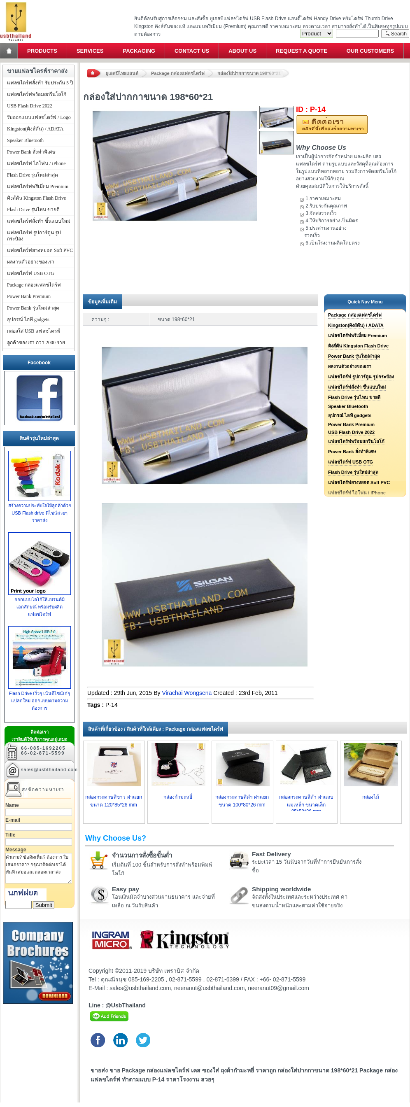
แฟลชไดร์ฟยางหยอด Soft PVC (359, 482)
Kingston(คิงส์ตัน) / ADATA (356, 325)
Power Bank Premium (351, 424)
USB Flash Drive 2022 (351, 432)
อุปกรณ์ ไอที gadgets (349, 415)
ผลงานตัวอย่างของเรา (349, 366)
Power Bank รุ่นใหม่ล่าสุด (354, 356)
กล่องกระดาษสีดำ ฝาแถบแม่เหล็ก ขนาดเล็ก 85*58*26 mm (306, 804)
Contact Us (192, 51)
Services (90, 51)
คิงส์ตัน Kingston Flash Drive (358, 345)
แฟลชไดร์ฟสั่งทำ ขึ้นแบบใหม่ (357, 387)
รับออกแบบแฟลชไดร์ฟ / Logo (39, 117)
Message (15, 850)
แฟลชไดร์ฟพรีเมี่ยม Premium (357, 335)
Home (9, 50)
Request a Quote (301, 51)
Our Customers (370, 51)
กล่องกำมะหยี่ (177, 797)
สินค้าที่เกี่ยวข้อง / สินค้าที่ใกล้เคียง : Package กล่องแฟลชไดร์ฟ (155, 729)
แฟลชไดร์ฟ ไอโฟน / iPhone (36, 163)
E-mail (12, 820)
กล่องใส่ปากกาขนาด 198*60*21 (249, 73)
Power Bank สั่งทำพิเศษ (352, 451)
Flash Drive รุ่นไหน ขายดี (354, 397)
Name (12, 805)
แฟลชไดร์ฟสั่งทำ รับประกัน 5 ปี (40, 83)
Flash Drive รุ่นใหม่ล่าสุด (353, 472)
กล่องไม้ (370, 797)
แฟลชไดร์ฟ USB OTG (350, 461)
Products (42, 51)
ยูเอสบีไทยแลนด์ (122, 73)
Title (10, 835)
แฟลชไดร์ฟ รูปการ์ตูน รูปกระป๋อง (361, 376)
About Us (242, 51)
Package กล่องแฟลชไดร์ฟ (178, 73)
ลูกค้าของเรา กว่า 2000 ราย (36, 342)
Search (395, 33)
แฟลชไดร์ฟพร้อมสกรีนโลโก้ (356, 441)
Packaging (139, 51)
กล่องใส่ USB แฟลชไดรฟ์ (34, 331)
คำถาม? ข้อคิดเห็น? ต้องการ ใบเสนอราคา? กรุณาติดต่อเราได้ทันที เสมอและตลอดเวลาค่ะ (38, 868)
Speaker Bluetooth (348, 406)
